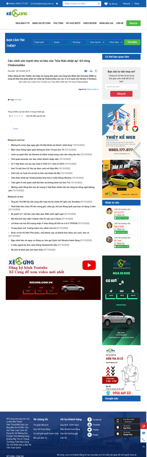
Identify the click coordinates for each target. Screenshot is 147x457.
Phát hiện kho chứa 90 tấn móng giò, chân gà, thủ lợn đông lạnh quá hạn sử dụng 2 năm (53, 206)
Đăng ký (126, 3)
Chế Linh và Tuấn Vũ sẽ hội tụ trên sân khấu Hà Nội (35, 173)
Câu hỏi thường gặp (69, 433)
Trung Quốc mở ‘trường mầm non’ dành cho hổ (33, 228)
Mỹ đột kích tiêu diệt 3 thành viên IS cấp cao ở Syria (36, 218)
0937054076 (121, 232)
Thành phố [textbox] (39, 42)
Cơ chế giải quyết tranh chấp (46, 433)
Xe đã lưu (111, 3)
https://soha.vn (93, 89)
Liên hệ (63, 438)
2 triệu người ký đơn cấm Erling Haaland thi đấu (34, 245)
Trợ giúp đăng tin (41, 425)
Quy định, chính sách (69, 425)
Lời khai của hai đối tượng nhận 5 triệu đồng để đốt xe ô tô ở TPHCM (44, 223)
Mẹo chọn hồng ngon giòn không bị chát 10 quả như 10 (37, 149)
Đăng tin (133, 23)
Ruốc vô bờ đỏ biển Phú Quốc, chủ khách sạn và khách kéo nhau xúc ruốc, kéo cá (50, 232)
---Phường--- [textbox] (76, 42)
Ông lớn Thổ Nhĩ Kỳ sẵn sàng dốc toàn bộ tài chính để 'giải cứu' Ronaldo (45, 201)
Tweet (15, 129)
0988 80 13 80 (122, 246)
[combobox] (41, 41)
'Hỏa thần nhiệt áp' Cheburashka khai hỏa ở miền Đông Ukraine (41, 178)
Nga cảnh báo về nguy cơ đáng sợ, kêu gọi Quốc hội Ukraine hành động (45, 240)
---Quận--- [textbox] (57, 42)
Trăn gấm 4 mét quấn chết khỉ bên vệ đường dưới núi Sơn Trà (40, 182)
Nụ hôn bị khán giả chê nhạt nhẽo (27, 249)
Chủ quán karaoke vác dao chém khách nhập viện (35, 159)
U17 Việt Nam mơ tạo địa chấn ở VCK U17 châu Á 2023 (37, 164)
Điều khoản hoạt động (70, 429)
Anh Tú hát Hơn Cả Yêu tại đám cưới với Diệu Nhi (34, 168)
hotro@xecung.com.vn (42, 3)
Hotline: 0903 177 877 (17, 3)
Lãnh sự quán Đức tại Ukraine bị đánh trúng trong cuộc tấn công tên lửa (45, 154)
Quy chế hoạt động (41, 429)
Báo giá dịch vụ (40, 438)
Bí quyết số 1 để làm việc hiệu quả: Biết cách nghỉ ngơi (37, 214)
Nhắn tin (119, 215)
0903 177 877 (121, 218)
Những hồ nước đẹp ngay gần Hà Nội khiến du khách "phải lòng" (41, 145)
